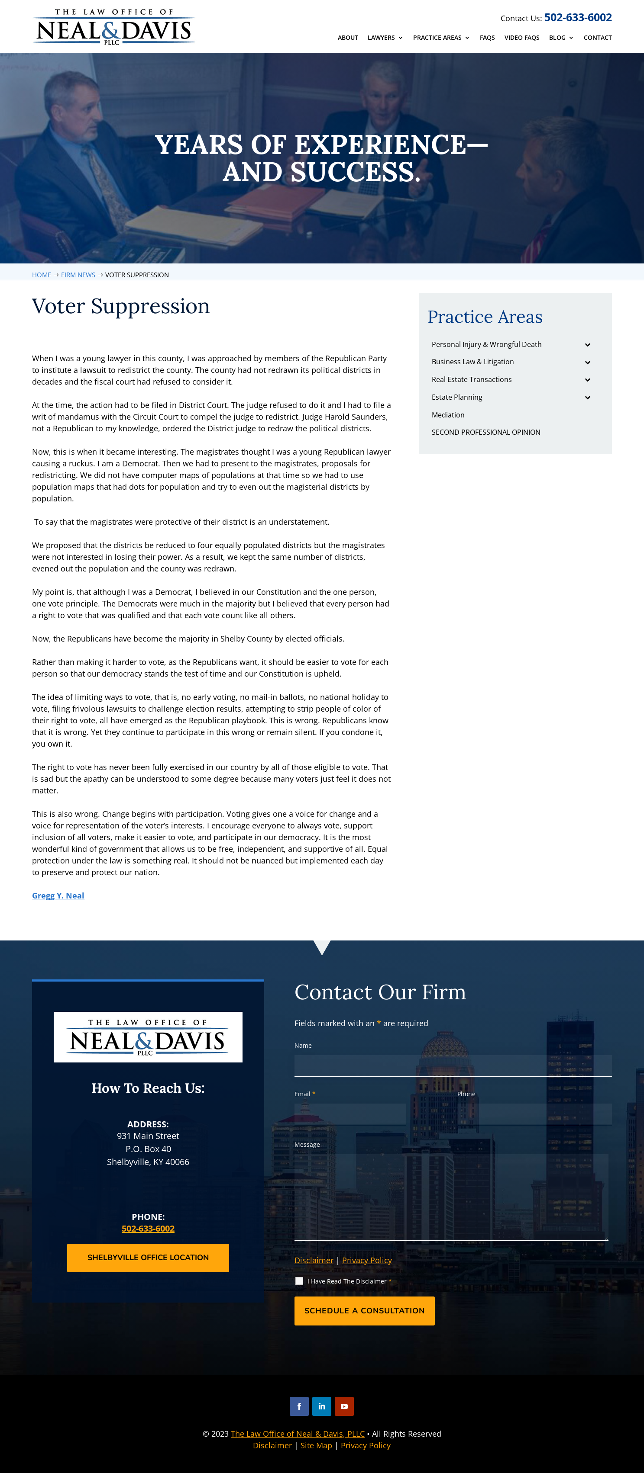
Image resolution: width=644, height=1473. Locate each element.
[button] (299, 1406)
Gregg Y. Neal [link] (58, 895)
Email (305, 1094)
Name (303, 1045)
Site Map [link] (316, 1445)
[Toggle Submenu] (588, 344)
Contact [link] (598, 38)
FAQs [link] (487, 38)
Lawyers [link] (381, 38)
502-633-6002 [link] (578, 17)
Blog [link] (557, 38)
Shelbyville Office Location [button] (148, 1257)
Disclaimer (313, 1260)
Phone (466, 1094)
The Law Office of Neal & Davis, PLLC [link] (298, 1433)
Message (307, 1144)
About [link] (348, 38)
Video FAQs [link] (522, 38)
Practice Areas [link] (437, 38)
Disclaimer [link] (272, 1445)
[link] (115, 27)
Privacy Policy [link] (366, 1445)
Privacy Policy (367, 1260)
